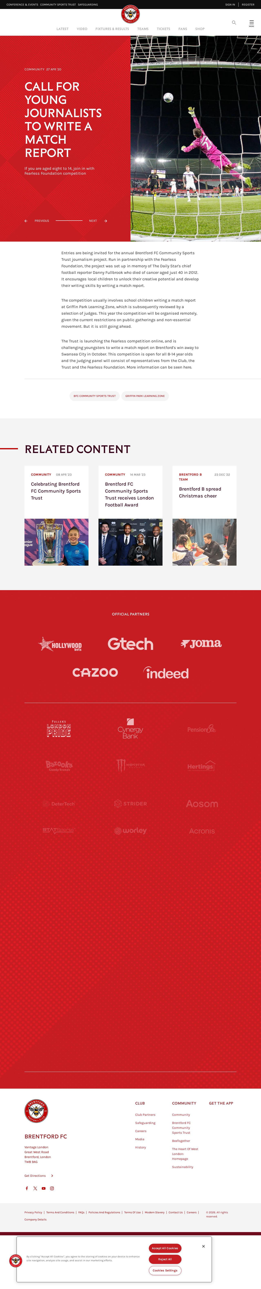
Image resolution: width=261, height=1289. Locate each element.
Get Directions (35, 1196)
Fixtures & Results (112, 29)
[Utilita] (59, 916)
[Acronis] (202, 841)
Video (82, 29)
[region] (114, 1259)
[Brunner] (59, 953)
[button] (15, 1260)
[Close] (203, 1246)
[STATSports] (59, 841)
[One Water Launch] (202, 916)
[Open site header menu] (251, 22)
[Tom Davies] (202, 991)
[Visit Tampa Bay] (130, 878)
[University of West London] (59, 878)
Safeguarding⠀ (89, 4)
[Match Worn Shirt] (130, 953)
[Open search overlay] (234, 22)
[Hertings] (202, 766)
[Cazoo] (95, 672)
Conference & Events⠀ (23, 4)
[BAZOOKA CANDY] (59, 766)
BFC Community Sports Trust (95, 396)
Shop (200, 29)
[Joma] (201, 643)
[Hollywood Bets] (60, 643)
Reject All (165, 1259)
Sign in (230, 4)
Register (248, 4)
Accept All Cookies (165, 1248)
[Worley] (130, 841)
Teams (143, 29)
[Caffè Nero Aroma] (130, 1066)
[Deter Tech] (59, 803)
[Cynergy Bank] (130, 728)
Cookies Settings (165, 1270)
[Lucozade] (202, 1029)
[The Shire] (130, 991)
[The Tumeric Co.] (130, 1029)
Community (34, 69)
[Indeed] (166, 672)
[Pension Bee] (202, 728)
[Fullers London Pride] (59, 728)
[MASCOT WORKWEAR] (202, 878)
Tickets (163, 29)
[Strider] (130, 803)
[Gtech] (130, 644)
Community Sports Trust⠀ (59, 4)
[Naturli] (130, 916)
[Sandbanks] (59, 991)
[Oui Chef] (202, 953)
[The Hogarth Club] (59, 1029)
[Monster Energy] (130, 766)
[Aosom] (202, 803)
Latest (62, 29)
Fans (182, 29)
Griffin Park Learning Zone (145, 396)
